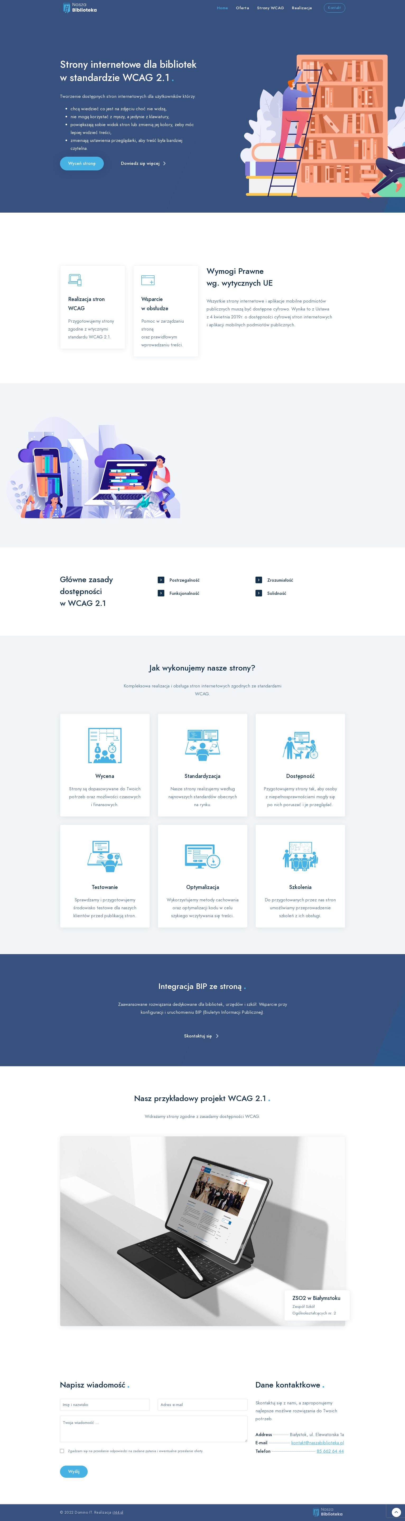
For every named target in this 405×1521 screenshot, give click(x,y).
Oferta (242, 8)
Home (222, 8)
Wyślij (74, 1472)
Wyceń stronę (82, 163)
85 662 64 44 (330, 1451)
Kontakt (334, 7)
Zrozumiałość (280, 580)
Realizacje (302, 8)
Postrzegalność (184, 580)
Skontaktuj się (198, 1036)
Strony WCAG (270, 8)
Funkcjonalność (184, 593)
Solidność (276, 593)
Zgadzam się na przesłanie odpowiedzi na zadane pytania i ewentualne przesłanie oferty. (135, 1451)
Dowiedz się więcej (140, 163)
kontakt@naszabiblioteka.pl (317, 1442)
